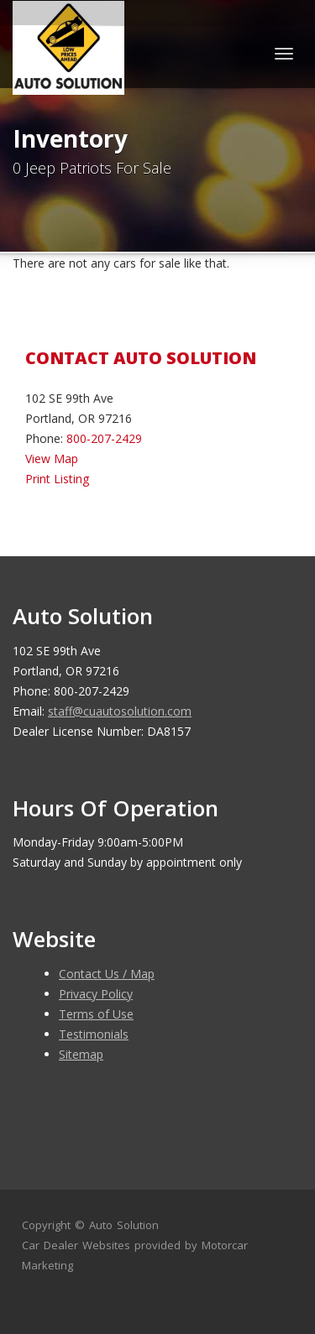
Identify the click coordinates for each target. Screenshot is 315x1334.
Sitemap (81, 1054)
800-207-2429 (104, 438)
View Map (51, 458)
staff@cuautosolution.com (120, 711)
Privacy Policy (96, 994)
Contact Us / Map (107, 974)
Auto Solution (124, 1224)
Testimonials (94, 1034)
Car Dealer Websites (76, 1245)
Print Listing (57, 479)
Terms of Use (96, 1014)
